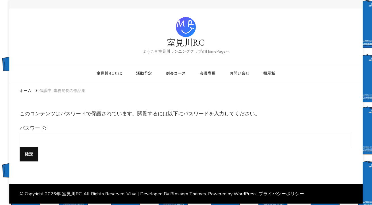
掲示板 (269, 73)
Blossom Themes (188, 194)
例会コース (176, 73)
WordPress (245, 194)
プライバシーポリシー (281, 194)
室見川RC (186, 42)
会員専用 (208, 73)
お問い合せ (240, 73)
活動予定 (144, 73)
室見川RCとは (109, 73)
